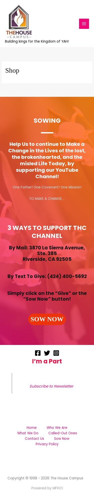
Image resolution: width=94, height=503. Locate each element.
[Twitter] (47, 353)
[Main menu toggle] (84, 24)
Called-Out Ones (62, 433)
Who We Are (57, 427)
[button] (47, 319)
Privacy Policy (47, 444)
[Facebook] (38, 353)
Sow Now (61, 438)
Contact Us (34, 438)
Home (32, 427)
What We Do (27, 433)
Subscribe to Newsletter (51, 386)
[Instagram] (56, 353)
